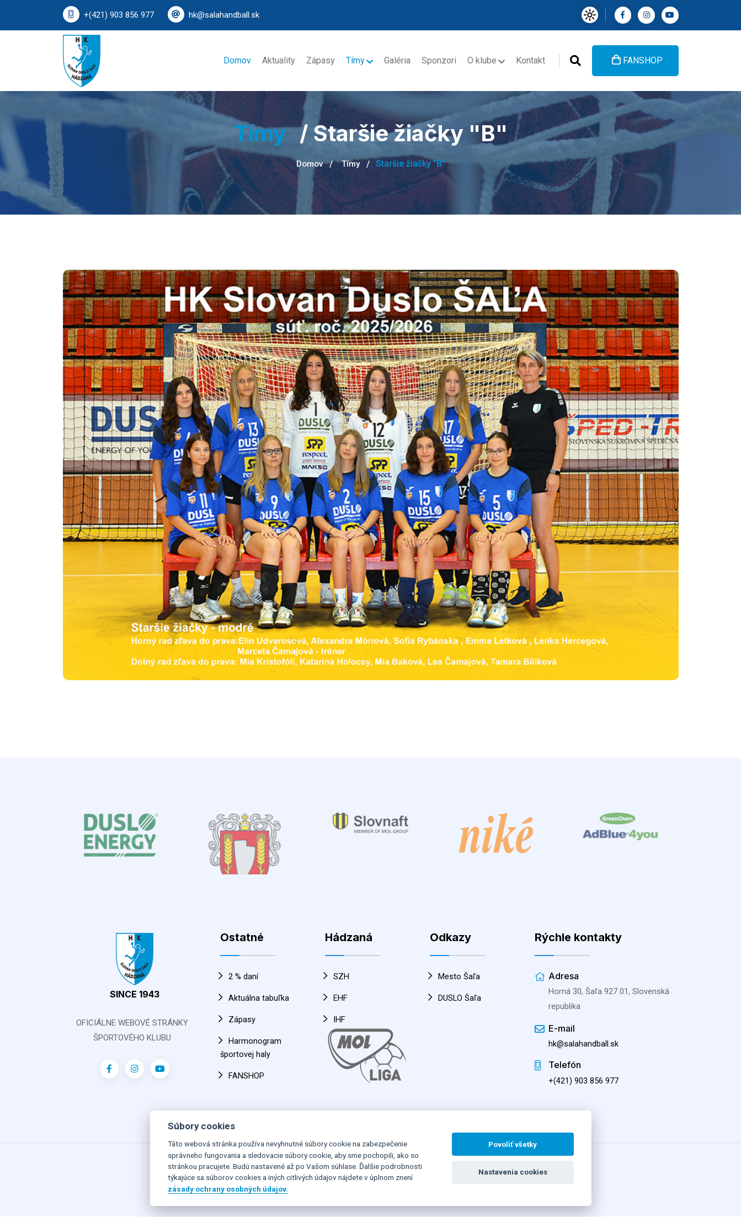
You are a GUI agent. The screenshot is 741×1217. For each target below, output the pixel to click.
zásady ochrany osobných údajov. (228, 1188)
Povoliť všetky (512, 1144)
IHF (335, 1019)
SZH (337, 976)
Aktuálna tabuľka (254, 998)
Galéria (391, 59)
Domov (226, 59)
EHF (336, 998)
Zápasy (312, 59)
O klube (484, 59)
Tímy (352, 59)
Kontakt (529, 59)
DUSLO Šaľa (456, 998)
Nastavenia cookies (512, 1172)
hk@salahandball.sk (224, 15)
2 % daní (239, 976)
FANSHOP (637, 58)
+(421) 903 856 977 (119, 15)
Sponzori (435, 59)
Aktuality (269, 59)
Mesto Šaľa (455, 976)
